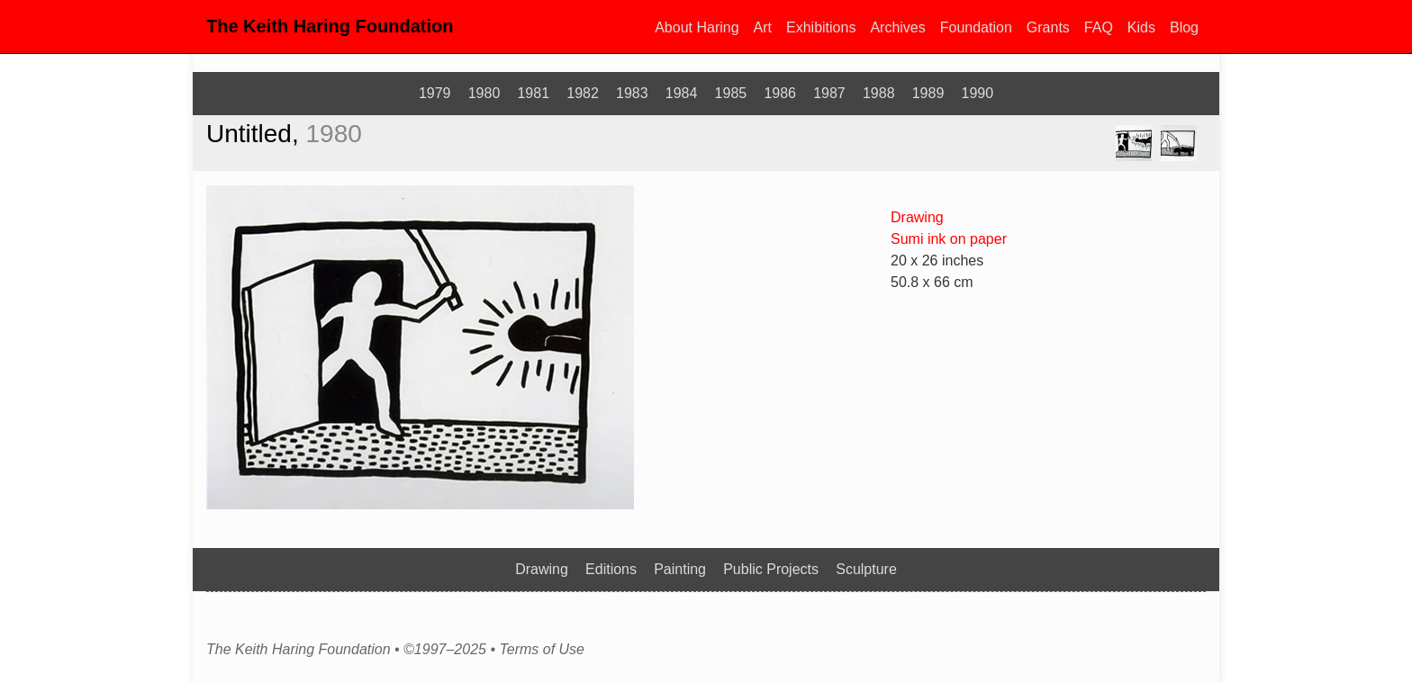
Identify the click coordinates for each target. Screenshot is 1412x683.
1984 (681, 93)
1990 (978, 93)
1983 (632, 93)
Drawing (917, 217)
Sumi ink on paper (949, 239)
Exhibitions (820, 27)
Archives (897, 27)
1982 (582, 93)
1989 (928, 93)
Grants (1048, 27)
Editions (611, 569)
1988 (879, 93)
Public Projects (771, 569)
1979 (435, 93)
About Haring (696, 27)
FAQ (1098, 27)
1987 (829, 93)
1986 (780, 93)
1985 (731, 93)
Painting (680, 569)
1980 (484, 93)
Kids (1141, 27)
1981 (533, 93)
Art (763, 27)
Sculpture (866, 569)
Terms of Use (541, 650)
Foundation (976, 27)
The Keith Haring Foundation (329, 26)
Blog (1184, 27)
